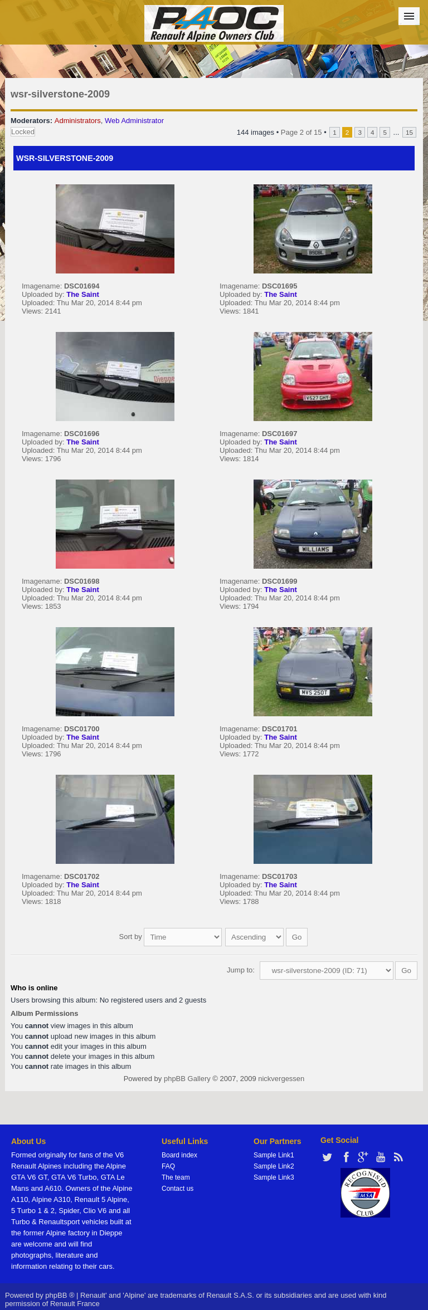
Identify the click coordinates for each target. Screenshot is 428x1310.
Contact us (177, 1188)
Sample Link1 (274, 1155)
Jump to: (241, 970)
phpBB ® (59, 1295)
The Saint (82, 294)
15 (409, 132)
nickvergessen (281, 1078)
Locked (23, 132)
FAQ (168, 1166)
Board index (179, 1155)
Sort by (170, 936)
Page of (301, 132)
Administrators (78, 120)
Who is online (34, 988)
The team (176, 1177)
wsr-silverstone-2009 (60, 94)
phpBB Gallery (187, 1078)
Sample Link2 (274, 1166)
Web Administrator (134, 120)
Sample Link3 (274, 1177)
